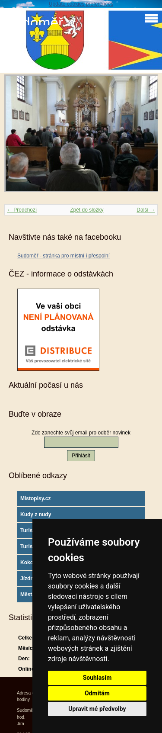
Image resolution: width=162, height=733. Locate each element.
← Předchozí (22, 210)
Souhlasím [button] (97, 677)
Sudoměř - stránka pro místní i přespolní (63, 256)
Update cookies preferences (81, 4)
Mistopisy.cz (35, 498)
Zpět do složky (86, 210)
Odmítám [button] (97, 693)
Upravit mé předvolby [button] (97, 708)
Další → (146, 210)
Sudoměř (33, 23)
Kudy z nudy (35, 514)
